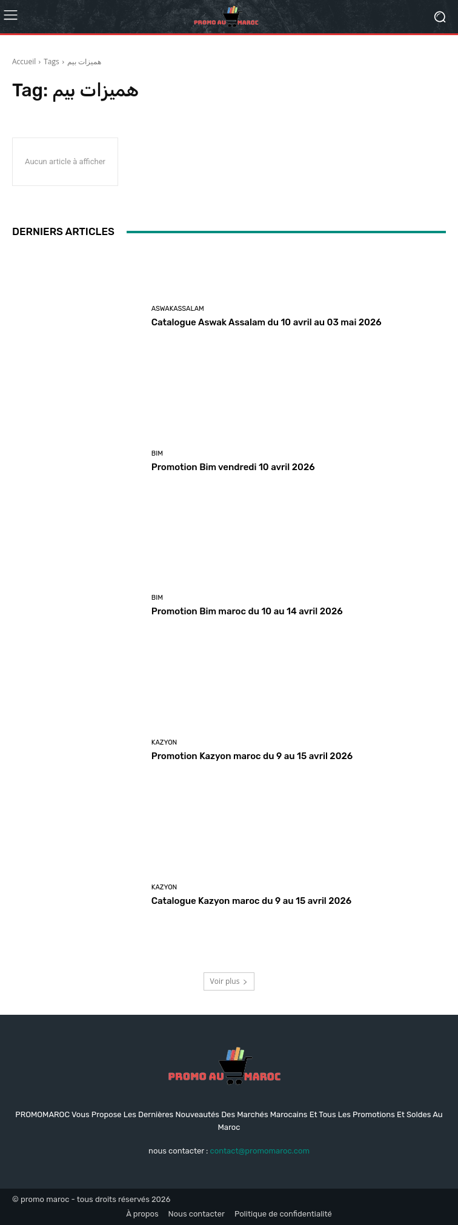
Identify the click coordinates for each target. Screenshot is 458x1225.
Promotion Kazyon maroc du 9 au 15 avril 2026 (252, 756)
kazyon (164, 742)
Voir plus (229, 981)
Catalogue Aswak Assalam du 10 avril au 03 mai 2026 (266, 322)
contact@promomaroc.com (260, 1150)
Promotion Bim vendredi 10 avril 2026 (233, 467)
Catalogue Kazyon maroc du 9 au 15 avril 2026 (251, 900)
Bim (157, 453)
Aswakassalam (177, 308)
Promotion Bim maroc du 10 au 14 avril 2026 (247, 611)
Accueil (24, 61)
